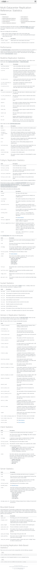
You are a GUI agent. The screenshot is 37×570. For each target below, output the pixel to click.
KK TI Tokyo (21, 568)
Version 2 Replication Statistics (8, 23)
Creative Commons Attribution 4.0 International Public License (18, 566)
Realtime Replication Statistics (8, 18)
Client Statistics (24, 16)
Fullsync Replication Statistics (8, 19)
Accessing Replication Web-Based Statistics (28, 22)
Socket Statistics (5, 21)
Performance (5, 16)
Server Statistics (24, 18)
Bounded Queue (24, 19)
